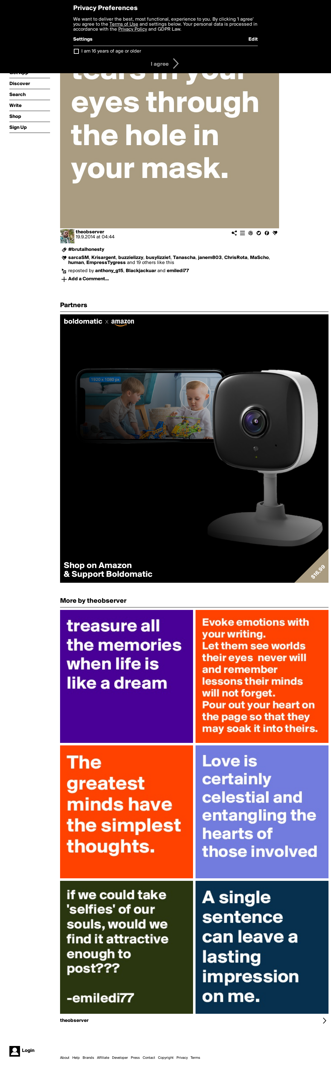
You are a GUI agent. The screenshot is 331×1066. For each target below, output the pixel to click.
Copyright (166, 1058)
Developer (120, 1058)
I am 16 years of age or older (111, 51)
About (64, 1058)
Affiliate (103, 1058)
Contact (149, 1058)
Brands (88, 1058)
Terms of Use (123, 24)
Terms (195, 1058)
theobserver (90, 232)
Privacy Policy (132, 29)
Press (135, 1058)
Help (76, 1058)
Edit (253, 39)
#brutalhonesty (86, 249)
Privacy (182, 1058)
